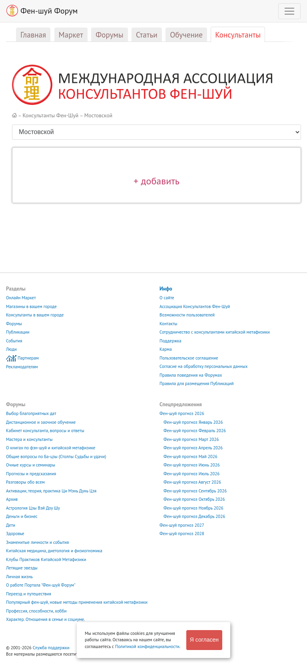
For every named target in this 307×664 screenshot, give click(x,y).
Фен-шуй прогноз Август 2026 (192, 482)
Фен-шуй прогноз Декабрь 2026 (194, 516)
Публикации (18, 332)
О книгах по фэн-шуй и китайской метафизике (50, 448)
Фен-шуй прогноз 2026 (181, 413)
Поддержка (170, 341)
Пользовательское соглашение (188, 358)
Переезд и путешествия (28, 594)
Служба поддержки (51, 647)
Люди (11, 349)
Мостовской (98, 115)
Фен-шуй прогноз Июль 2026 (191, 473)
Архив (12, 499)
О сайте (166, 297)
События (14, 341)
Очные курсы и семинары (30, 465)
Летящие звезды (22, 568)
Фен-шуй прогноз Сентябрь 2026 (195, 491)
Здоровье (15, 533)
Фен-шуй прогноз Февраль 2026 (194, 430)
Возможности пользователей (187, 315)
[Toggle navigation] (289, 11)
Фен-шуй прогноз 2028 (181, 533)
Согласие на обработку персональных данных (203, 366)
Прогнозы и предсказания (31, 473)
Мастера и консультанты (29, 439)
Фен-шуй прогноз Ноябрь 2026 (193, 508)
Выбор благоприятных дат (31, 413)
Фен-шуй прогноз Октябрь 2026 (194, 499)
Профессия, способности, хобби (36, 611)
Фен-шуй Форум (42, 10)
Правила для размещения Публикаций (196, 383)
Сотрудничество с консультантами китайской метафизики (214, 332)
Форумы (14, 323)
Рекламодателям (22, 367)
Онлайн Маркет (21, 297)
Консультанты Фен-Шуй (51, 115)
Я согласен (204, 639)
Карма (165, 349)
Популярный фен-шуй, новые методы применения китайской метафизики (77, 602)
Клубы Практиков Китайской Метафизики (46, 559)
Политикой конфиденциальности (147, 646)
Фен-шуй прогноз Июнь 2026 (191, 465)
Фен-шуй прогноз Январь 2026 (193, 422)
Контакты (168, 323)
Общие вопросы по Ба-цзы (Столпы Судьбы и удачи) (56, 456)
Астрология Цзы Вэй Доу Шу (33, 508)
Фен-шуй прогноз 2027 (181, 525)
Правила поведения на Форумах (190, 375)
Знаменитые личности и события (37, 542)
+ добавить (156, 181)
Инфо (165, 288)
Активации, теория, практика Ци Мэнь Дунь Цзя (51, 491)
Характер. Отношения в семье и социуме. (45, 619)
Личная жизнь (19, 576)
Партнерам (28, 358)
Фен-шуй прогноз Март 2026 (191, 439)
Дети (10, 525)
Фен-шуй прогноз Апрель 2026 (193, 448)
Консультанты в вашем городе (35, 315)
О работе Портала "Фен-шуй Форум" (41, 585)
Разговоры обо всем (25, 482)
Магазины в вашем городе (31, 306)
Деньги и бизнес (22, 516)
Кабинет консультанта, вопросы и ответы (45, 430)
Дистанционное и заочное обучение (41, 422)
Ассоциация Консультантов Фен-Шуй (194, 306)
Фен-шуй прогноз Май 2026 (190, 456)
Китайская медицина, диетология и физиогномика (54, 550)
